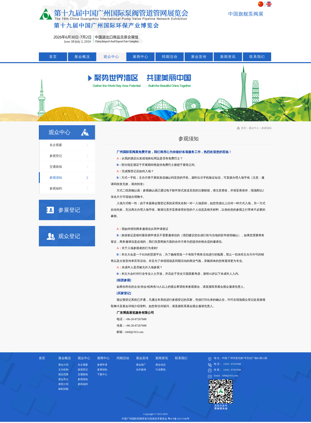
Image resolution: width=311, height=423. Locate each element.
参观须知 (56, 177)
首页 (53, 57)
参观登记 (56, 155)
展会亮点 (63, 379)
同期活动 (169, 57)
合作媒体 (141, 369)
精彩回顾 (63, 388)
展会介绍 (63, 364)
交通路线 (56, 166)
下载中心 (102, 374)
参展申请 (102, 364)
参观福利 (56, 188)
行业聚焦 (161, 369)
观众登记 (63, 236)
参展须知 (102, 369)
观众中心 (111, 57)
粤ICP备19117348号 (178, 418)
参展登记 (63, 210)
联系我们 (257, 57)
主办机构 (63, 369)
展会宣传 (199, 57)
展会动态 (161, 364)
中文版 (261, 4)
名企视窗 (56, 145)
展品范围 (63, 374)
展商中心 (140, 57)
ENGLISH (269, 4)
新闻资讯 (228, 57)
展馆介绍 (63, 384)
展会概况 (82, 57)
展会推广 (141, 364)
